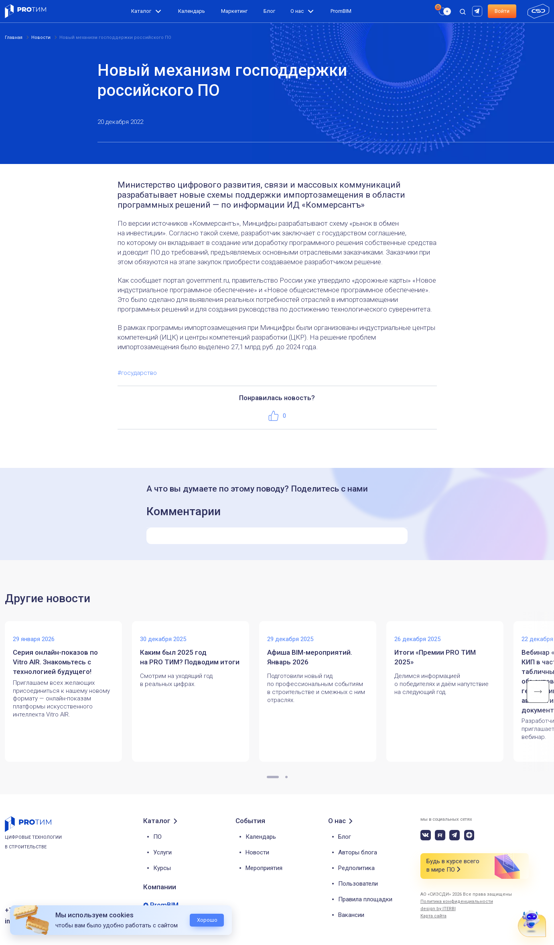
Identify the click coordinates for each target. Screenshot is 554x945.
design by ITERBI (438, 908)
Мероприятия (264, 868)
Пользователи (358, 883)
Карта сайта (433, 916)
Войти (502, 11)
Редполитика (356, 868)
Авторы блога (357, 852)
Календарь (191, 11)
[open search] (462, 11)
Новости (257, 852)
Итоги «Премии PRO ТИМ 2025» (435, 657)
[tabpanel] (68, 691)
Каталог (141, 11)
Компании (159, 887)
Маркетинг (234, 11)
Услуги (162, 852)
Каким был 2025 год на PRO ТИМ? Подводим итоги (189, 657)
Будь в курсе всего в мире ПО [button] (452, 866)
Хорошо (207, 920)
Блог (269, 11)
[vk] (425, 835)
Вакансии (351, 915)
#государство (137, 372)
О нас (297, 11)
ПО (157, 836)
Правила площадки (365, 899)
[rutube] (478, 10)
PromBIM (341, 11)
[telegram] (454, 835)
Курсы (162, 868)
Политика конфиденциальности (456, 901)
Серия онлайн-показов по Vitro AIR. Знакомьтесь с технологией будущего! (55, 662)
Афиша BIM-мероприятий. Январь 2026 (309, 657)
